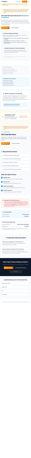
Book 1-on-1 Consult (8, 267)
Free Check (25, 1)
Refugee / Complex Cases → (24, 117)
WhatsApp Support (15, 27)
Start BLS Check (5, 27)
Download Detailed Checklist (20, 267)
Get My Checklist (5, 143)
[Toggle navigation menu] (29, 1)
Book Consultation (16, 143)
